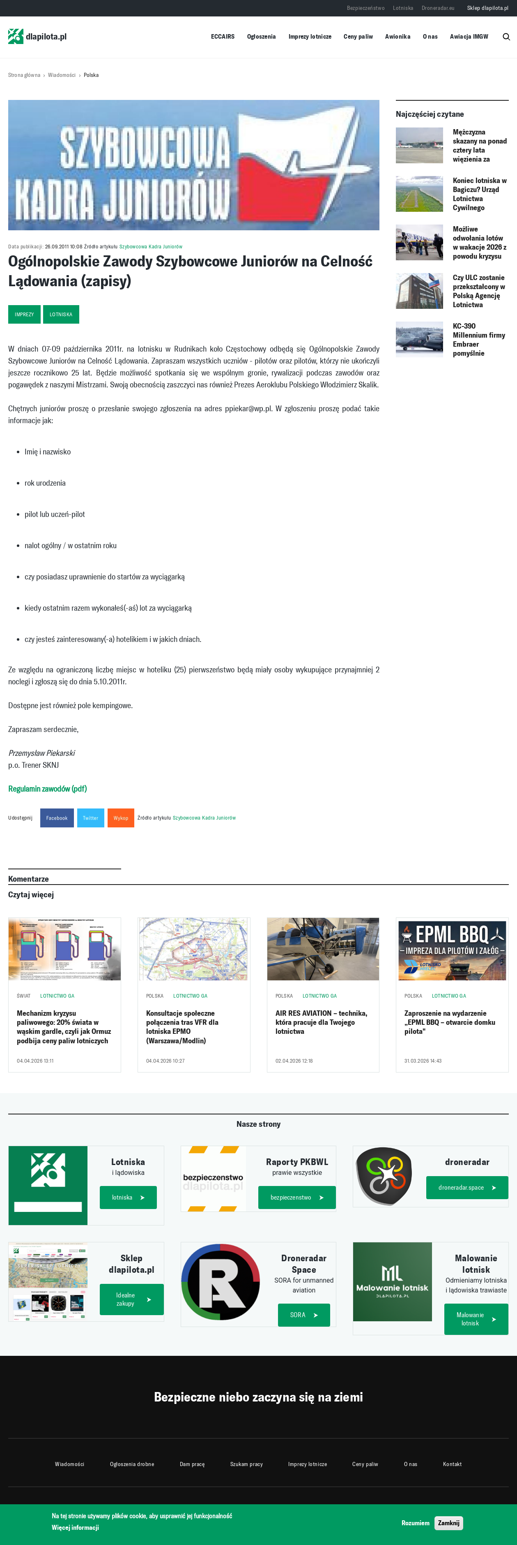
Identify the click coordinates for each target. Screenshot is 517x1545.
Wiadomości (62, 75)
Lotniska (403, 8)
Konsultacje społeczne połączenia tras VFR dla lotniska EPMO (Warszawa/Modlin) (182, 1027)
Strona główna (24, 75)
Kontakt (452, 1464)
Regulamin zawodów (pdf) (47, 789)
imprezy (24, 314)
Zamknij (449, 1523)
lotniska (61, 314)
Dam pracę (192, 1464)
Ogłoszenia (261, 36)
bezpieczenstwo (291, 1197)
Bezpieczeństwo (366, 8)
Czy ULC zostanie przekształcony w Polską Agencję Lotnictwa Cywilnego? (479, 291)
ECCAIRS (223, 36)
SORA (298, 1315)
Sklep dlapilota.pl (488, 8)
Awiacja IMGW (469, 36)
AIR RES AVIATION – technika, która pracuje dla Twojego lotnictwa (321, 1022)
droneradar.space (461, 1187)
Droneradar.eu (438, 8)
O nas (430, 36)
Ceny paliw (358, 36)
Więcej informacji (75, 1527)
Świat (23, 996)
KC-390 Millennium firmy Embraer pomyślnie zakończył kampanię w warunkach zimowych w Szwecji (479, 340)
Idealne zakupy (125, 1299)
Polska (91, 75)
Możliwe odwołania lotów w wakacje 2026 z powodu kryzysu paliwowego (479, 243)
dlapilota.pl (37, 36)
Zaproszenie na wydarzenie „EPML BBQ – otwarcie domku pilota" (449, 1022)
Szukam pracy (246, 1464)
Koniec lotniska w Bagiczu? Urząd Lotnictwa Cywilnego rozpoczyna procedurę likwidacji (480, 194)
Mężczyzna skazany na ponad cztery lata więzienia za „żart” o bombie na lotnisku (480, 145)
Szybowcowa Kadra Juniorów (151, 246)
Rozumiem (416, 1523)
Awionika (397, 36)
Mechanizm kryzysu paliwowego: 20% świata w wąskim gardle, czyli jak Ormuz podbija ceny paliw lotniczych (64, 1027)
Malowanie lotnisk (470, 1319)
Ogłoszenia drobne (132, 1464)
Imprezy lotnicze (310, 36)
